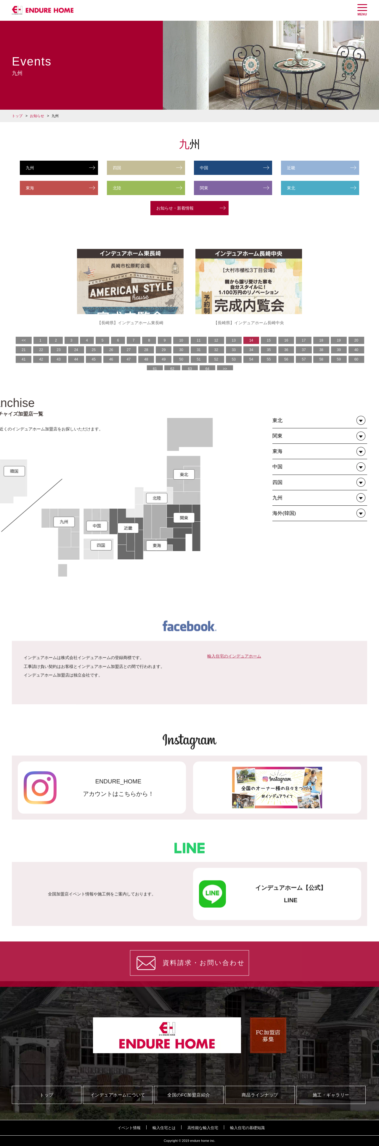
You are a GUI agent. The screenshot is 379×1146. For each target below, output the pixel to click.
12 (216, 358)
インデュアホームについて (117, 1094)
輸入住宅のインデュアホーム (234, 696)
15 (269, 358)
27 (129, 367)
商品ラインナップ (260, 1094)
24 (76, 367)
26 (111, 367)
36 (286, 367)
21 (23, 367)
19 (339, 358)
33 (234, 367)
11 (198, 358)
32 (216, 367)
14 (251, 358)
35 (269, 367)
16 (286, 358)
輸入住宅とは (164, 1128)
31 (198, 367)
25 (94, 367)
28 (146, 367)
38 (321, 367)
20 (356, 358)
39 (339, 367)
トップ (17, 116)
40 (356, 367)
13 (234, 358)
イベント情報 (129, 1128)
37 (304, 367)
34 (251, 367)
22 (41, 367)
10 (181, 358)
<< (24, 358)
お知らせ (37, 116)
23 (58, 367)
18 (321, 358)
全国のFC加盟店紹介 (188, 1094)
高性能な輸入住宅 (202, 1128)
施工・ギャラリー (331, 1094)
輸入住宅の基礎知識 (247, 1128)
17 (304, 358)
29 (164, 367)
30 (181, 367)
